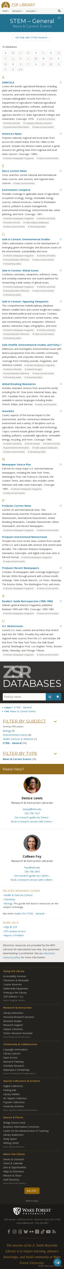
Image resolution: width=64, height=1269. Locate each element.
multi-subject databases (36, 222)
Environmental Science (15, 734)
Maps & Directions (13, 1171)
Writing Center (11, 1143)
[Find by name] (28, 696)
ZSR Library (23, 4)
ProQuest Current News (16, 505)
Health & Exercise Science (18, 895)
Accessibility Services (14, 976)
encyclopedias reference (17, 259)
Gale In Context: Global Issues (20, 270)
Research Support (13, 1025)
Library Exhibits (11, 1094)
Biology (7, 730)
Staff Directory (11, 1179)
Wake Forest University (32, 1211)
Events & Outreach (13, 1159)
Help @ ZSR (10, 927)
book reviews (33, 443)
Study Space (10, 1138)
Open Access (10, 1057)
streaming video (38, 226)
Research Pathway (13, 1061)
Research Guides (12, 1021)
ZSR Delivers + (13, 996)
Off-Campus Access (15, 931)
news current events (44, 127)
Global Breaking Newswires (19, 384)
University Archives (13, 1106)
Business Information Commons (21, 1126)
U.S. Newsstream (12, 626)
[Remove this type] (19, 711)
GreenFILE (8, 411)
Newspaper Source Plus (16, 464)
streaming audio (13, 377)
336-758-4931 (41, 1223)
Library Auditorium (13, 1134)
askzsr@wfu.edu (25, 1223)
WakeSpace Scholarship (16, 1069)
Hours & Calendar (13, 1163)
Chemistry (9, 899)
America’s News (12, 133)
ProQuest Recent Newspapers (20, 568)
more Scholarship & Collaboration (19, 1073)
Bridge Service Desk (14, 1122)
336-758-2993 (32, 871)
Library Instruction (13, 1012)
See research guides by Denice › (32, 817)
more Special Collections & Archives (20, 1110)
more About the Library (14, 1183)
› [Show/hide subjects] (55, 722)
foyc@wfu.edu (32, 867)
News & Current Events (17, 759)
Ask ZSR (31, 1190)
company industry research (38, 123)
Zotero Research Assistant (18, 1033)
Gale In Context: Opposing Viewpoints (25, 301)
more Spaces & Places (13, 1146)
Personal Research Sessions (18, 1017)
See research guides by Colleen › (32, 875)
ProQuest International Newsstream (24, 537)
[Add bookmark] (60, 82)
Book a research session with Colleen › (32, 879)
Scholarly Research (13, 1065)
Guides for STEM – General (29, 913)
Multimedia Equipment (15, 988)
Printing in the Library (15, 992)
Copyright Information (15, 1049)
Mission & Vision (12, 1175)
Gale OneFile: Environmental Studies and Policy (31, 344)
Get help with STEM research (31, 37)
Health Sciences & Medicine (18, 739)
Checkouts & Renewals (16, 980)
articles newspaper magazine (19, 158)
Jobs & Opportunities (14, 1167)
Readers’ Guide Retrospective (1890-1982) (27, 601)
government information (17, 127)
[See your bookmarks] (57, 696)
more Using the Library (14, 1000)
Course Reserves (12, 984)
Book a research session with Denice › (32, 821)
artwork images (34, 369)
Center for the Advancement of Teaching (25, 1130)
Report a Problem (14, 935)
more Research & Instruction (16, 1037)
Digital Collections (13, 1086)
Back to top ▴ (32, 1200)
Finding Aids (9, 1090)
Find (5, 11)
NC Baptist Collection (15, 1098)
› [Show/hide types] (55, 754)
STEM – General (12, 743)
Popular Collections (14, 1102)
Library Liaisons (11, 1053)
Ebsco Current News (14, 171)
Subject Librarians (13, 1029)
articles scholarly (47, 119)
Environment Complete (16, 189)
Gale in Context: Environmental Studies (26, 239)
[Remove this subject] (17, 707)
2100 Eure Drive (25, 1219)
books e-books (12, 123)
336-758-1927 (32, 813)
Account (30, 11)
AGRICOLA (8, 82)
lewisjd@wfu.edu (32, 809)
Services (16, 11)
